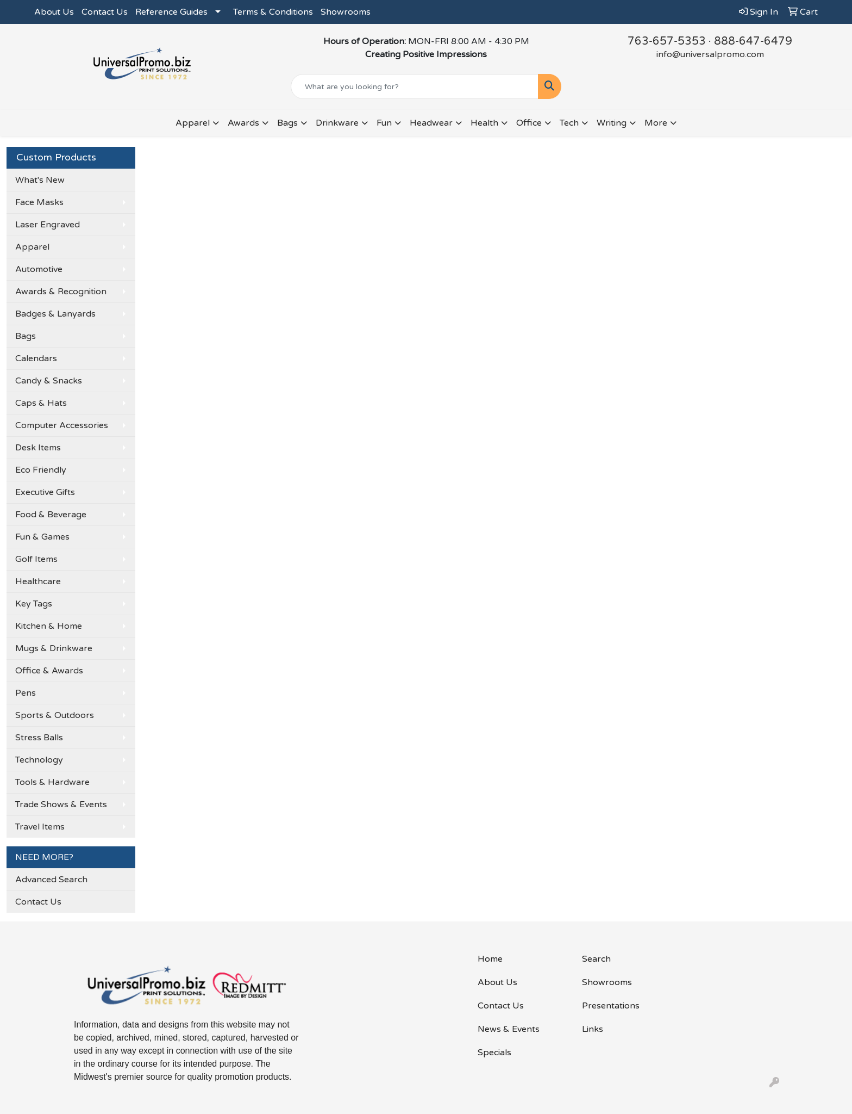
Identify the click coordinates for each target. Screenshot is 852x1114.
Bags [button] (287, 122)
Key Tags (33, 603)
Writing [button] (612, 122)
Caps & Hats (41, 403)
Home (490, 959)
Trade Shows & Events (61, 804)
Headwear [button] (431, 122)
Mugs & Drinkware (53, 648)
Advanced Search (51, 879)
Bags (25, 336)
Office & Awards (49, 670)
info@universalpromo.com (710, 54)
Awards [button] (243, 122)
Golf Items (36, 559)
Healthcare (38, 581)
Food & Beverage (50, 514)
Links (592, 1029)
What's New (40, 180)
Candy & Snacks (48, 380)
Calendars (36, 358)
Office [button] (529, 122)
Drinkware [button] (337, 122)
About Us (54, 12)
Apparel (32, 247)
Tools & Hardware (52, 782)
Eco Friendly (40, 470)
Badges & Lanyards (55, 313)
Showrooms (346, 12)
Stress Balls (39, 737)
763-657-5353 (667, 41)
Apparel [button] (193, 122)
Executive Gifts (45, 492)
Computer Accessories (61, 425)
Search (596, 959)
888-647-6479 (753, 41)
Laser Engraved (47, 224)
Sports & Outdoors (54, 715)
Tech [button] (569, 122)
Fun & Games (42, 536)
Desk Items (38, 447)
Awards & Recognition (60, 291)
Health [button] (484, 122)
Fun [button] (384, 122)
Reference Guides (171, 12)
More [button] (655, 122)
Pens (25, 693)
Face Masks (39, 202)
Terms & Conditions (273, 12)
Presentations (611, 1005)
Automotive (38, 269)
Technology (39, 759)
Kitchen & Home (48, 626)
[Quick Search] (415, 86)
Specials (494, 1052)
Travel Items (40, 826)
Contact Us (105, 12)
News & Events (509, 1029)
